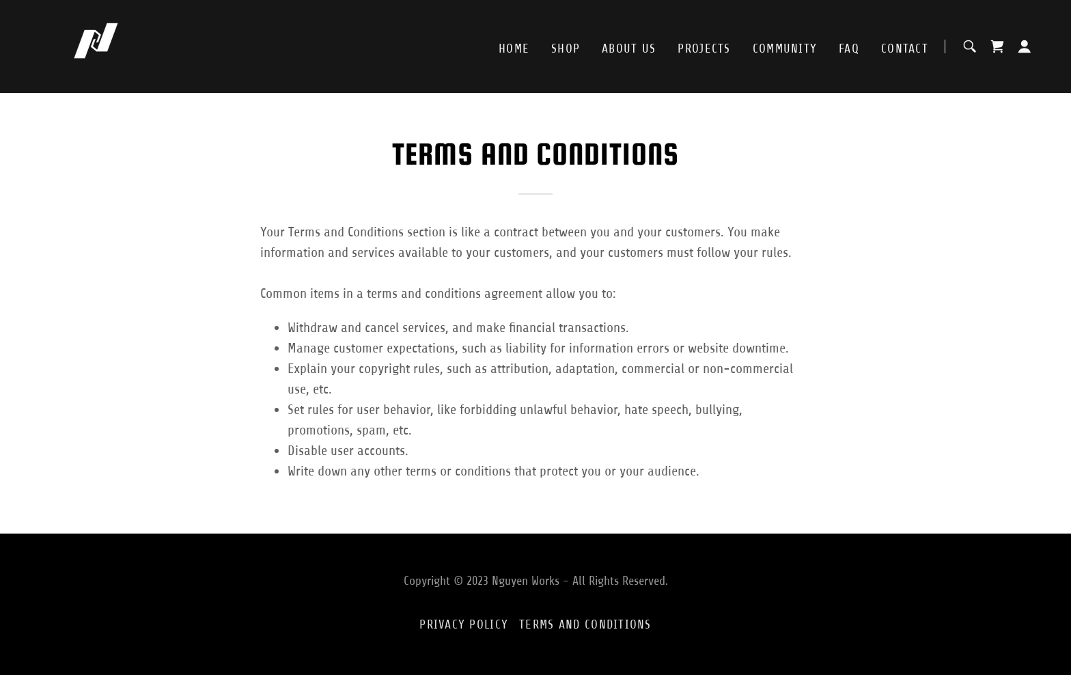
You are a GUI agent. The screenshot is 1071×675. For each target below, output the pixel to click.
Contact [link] (904, 48)
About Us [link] (629, 48)
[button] (1024, 46)
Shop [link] (565, 48)
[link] (96, 45)
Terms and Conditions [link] (585, 624)
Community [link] (785, 48)
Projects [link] (704, 48)
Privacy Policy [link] (463, 624)
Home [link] (514, 48)
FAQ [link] (849, 48)
